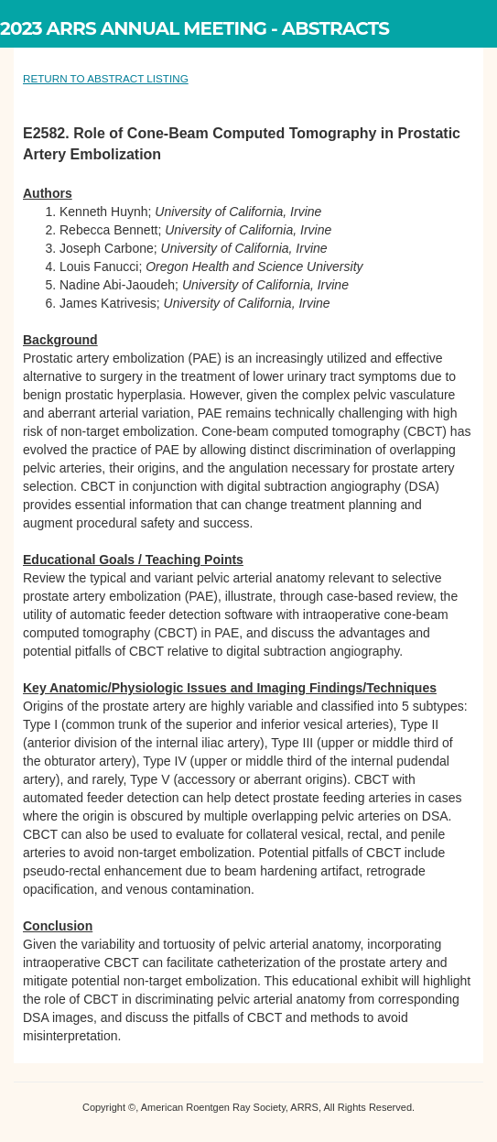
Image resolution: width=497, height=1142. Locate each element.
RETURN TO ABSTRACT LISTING (106, 78)
